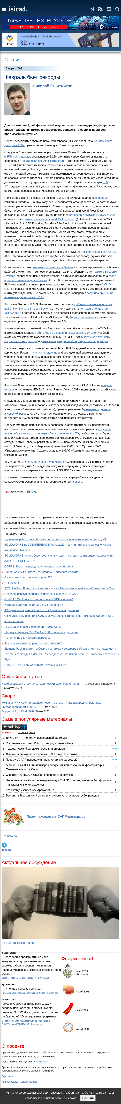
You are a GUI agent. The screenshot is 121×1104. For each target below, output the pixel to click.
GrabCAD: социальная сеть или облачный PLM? (35, 665)
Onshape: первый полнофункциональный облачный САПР (42, 594)
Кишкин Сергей (9, 953)
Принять (88, 1098)
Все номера (9, 836)
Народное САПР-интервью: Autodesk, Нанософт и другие (41, 572)
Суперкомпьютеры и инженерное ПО (28, 577)
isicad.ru (43, 1052)
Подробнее (7, 1076)
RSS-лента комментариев (18, 942)
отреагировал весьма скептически (42, 160)
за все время (26, 732)
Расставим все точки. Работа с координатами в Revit (40, 743)
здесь (78, 481)
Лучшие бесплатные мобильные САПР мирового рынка (42, 754)
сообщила (101, 197)
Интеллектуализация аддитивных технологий (33, 604)
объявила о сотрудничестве (46, 461)
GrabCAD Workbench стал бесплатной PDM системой (38, 599)
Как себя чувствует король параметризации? (33, 643)
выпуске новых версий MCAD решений (50, 219)
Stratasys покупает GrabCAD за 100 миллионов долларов (41, 632)
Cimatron (48, 256)
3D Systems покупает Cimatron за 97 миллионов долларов (41, 610)
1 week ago (43, 978)
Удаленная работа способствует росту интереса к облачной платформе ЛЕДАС (55, 539)
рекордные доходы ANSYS (99, 251)
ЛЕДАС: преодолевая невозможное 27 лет (24, 993)
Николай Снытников (52, 86)
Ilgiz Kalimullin (8, 984)
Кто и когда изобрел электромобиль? (30, 790)
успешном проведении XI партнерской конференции (74, 341)
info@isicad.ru (41, 1061)
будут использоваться (84, 317)
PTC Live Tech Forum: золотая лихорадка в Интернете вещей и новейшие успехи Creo (59, 588)
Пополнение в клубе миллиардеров (27, 637)
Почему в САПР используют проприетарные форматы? (41, 759)
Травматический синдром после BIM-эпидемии (36, 748)
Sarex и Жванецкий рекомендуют (19, 978)
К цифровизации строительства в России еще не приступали (41, 683)
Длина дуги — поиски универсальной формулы (36, 737)
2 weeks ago (37, 1024)
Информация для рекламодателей (20, 1081)
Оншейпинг (11, 583)
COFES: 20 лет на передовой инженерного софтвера (38, 566)
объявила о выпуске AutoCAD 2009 (92, 215)
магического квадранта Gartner (53, 267)
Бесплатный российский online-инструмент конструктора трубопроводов (52, 795)
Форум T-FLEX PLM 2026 (18, 711)
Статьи (12, 59)
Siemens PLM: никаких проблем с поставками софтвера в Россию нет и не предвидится (60, 648)
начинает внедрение (44, 352)
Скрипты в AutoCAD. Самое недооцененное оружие (39, 774)
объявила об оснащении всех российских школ (67, 332)
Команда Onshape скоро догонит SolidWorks (32, 626)
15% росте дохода (18, 156)
